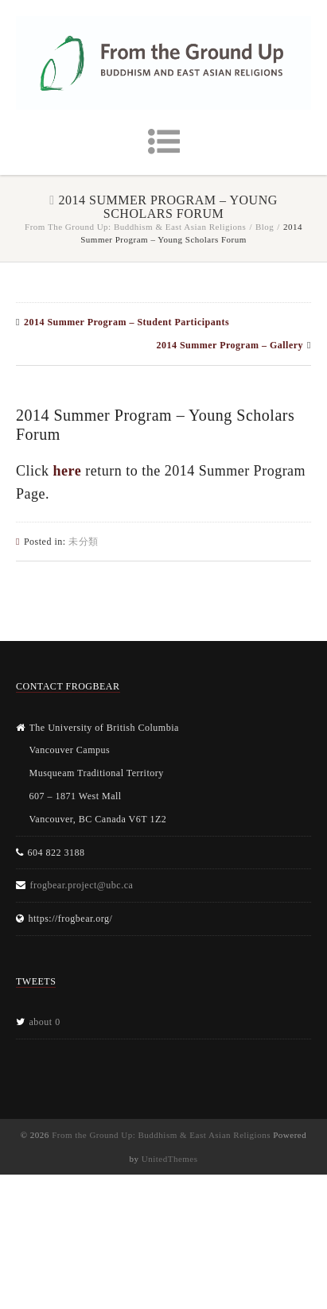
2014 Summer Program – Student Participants (126, 322)
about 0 (44, 1021)
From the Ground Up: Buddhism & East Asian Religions (135, 226)
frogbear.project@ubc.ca (82, 885)
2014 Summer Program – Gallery (229, 345)
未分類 (83, 541)
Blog (264, 226)
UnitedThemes (170, 1158)
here (67, 471)
